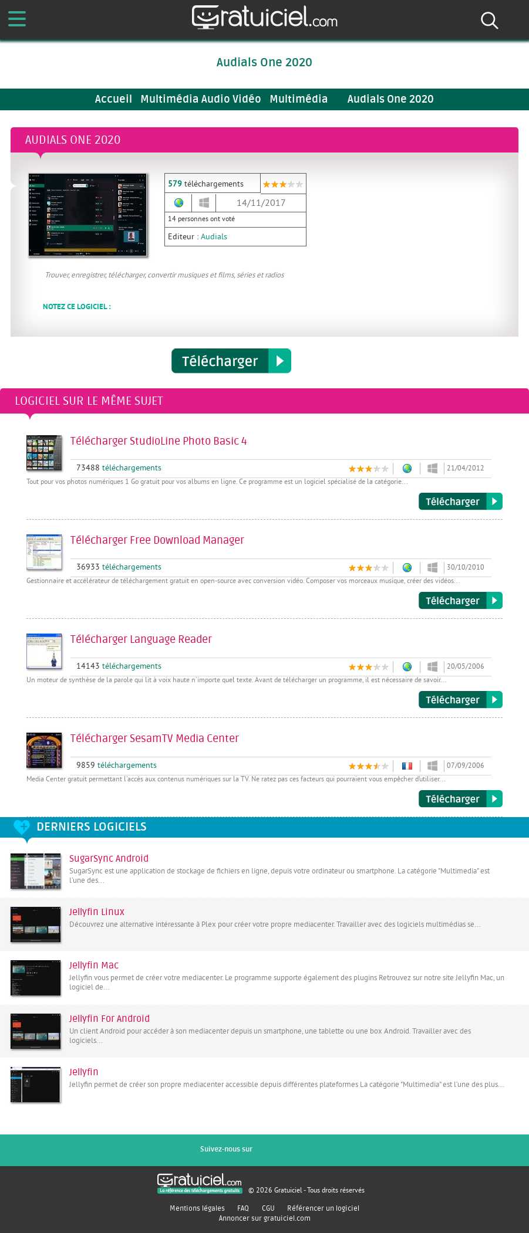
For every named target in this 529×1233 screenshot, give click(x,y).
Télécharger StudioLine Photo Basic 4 (461, 501)
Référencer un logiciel (323, 1208)
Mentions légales (197, 1208)
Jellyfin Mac (94, 965)
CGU (268, 1208)
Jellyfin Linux (96, 912)
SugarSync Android (109, 858)
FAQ (243, 1208)
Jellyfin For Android (109, 1019)
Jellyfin (84, 1072)
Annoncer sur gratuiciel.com (265, 1218)
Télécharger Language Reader (461, 700)
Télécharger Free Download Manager (461, 600)
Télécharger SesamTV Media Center (461, 799)
